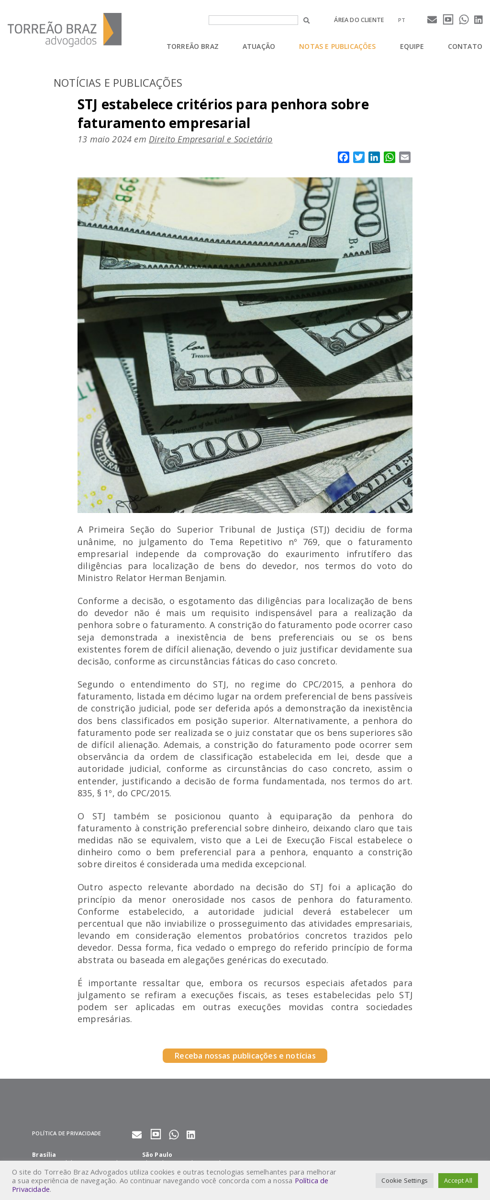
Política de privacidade (66, 1133)
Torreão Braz (193, 46)
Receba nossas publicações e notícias (244, 1055)
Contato (465, 46)
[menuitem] (402, 20)
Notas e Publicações (337, 46)
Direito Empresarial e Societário (211, 139)
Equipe (412, 46)
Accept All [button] (458, 1180)
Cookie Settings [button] (404, 1180)
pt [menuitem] (401, 19)
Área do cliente (359, 20)
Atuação (259, 46)
